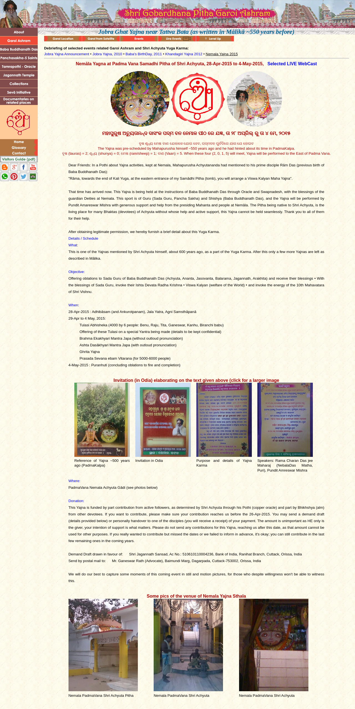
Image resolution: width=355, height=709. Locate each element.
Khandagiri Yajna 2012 (183, 54)
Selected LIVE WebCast (292, 63)
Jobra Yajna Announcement (66, 54)
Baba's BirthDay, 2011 (144, 54)
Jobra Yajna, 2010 (107, 54)
